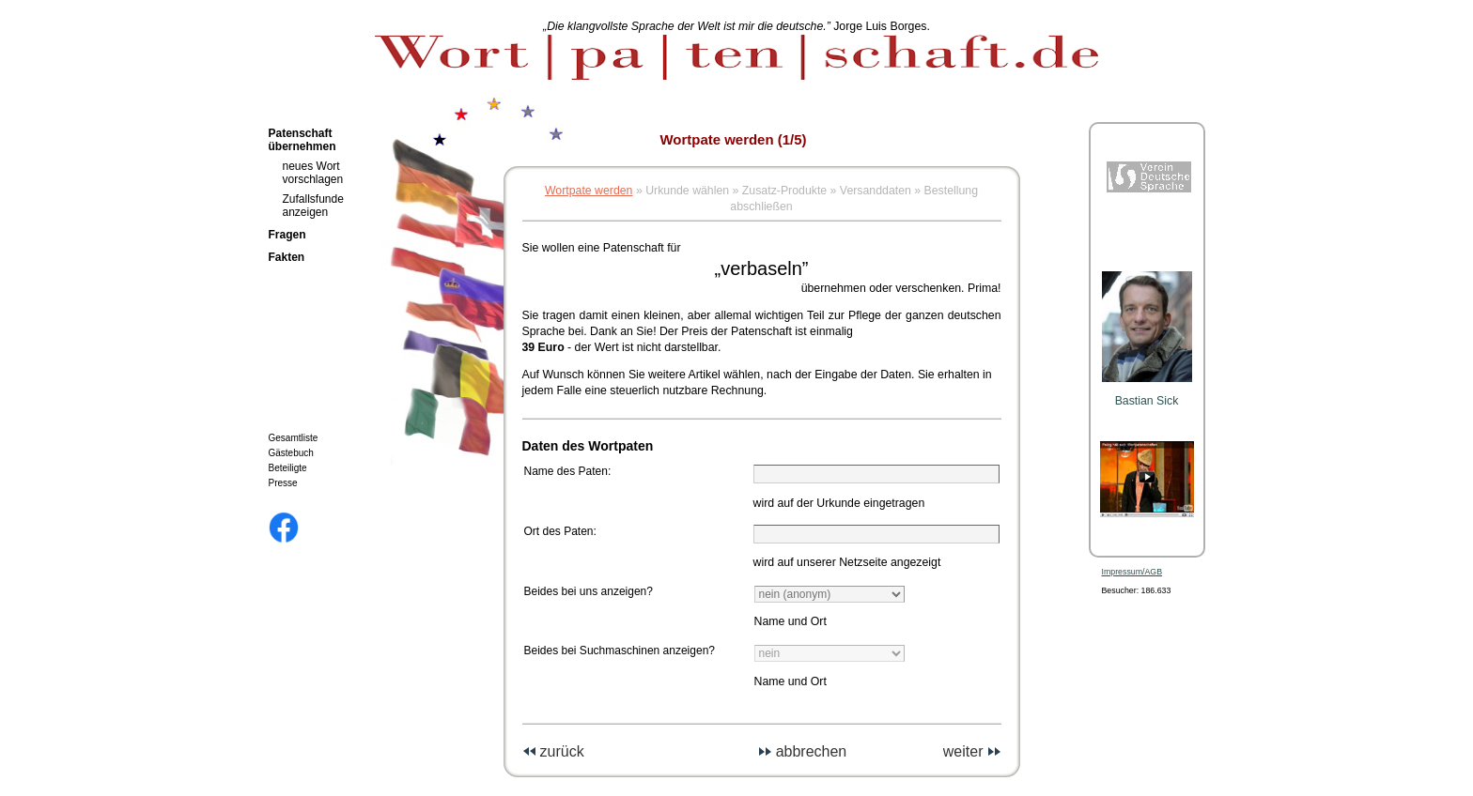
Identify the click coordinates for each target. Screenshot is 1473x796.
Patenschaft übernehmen (302, 140)
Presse (283, 483)
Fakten (287, 257)
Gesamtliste (293, 438)
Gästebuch (291, 453)
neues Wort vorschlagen (313, 173)
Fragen (287, 234)
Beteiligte (288, 468)
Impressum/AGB (1132, 571)
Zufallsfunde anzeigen (313, 205)
